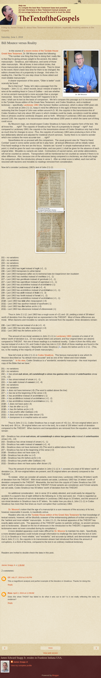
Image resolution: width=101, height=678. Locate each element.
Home (50, 648)
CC (9, 577)
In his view (20, 360)
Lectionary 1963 (31, 105)
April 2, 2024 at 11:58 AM (23, 593)
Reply (10, 585)
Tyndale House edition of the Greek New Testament (55, 515)
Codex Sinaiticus (45, 355)
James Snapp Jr (20, 662)
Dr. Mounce (13, 509)
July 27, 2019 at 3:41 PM (21, 577)
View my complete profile (21, 665)
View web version (50, 653)
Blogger (55, 675)
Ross (10, 593)
